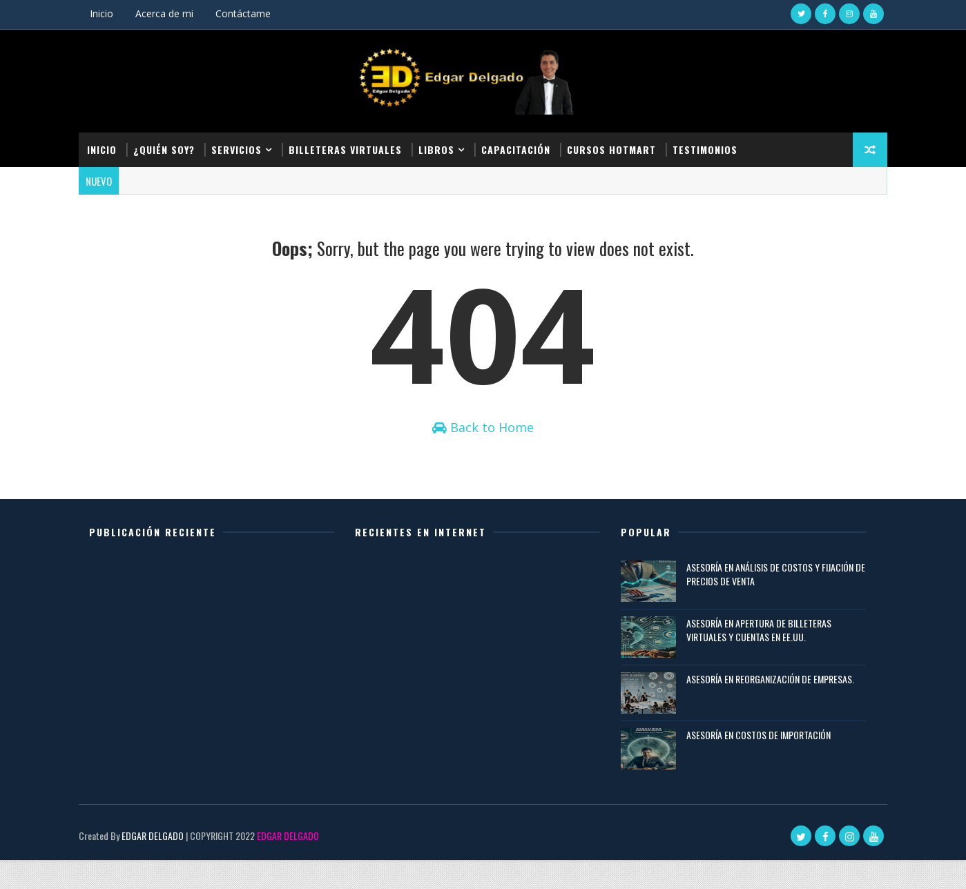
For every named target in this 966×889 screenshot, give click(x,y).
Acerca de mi (172, 13)
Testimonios (712, 146)
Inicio (109, 13)
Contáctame (250, 13)
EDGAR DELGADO (160, 864)
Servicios (244, 146)
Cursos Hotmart (619, 146)
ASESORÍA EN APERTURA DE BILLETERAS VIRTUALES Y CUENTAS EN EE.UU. (756, 659)
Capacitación (523, 146)
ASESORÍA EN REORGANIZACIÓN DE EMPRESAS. (768, 708)
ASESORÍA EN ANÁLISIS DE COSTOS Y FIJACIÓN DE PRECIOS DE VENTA (767, 603)
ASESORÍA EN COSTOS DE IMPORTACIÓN (756, 763)
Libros (444, 146)
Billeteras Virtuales (352, 146)
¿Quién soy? (171, 146)
